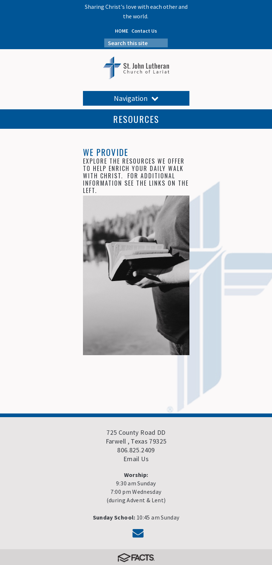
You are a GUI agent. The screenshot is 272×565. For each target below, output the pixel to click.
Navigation (136, 98)
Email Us (136, 459)
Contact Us (144, 31)
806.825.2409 (136, 450)
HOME (121, 31)
